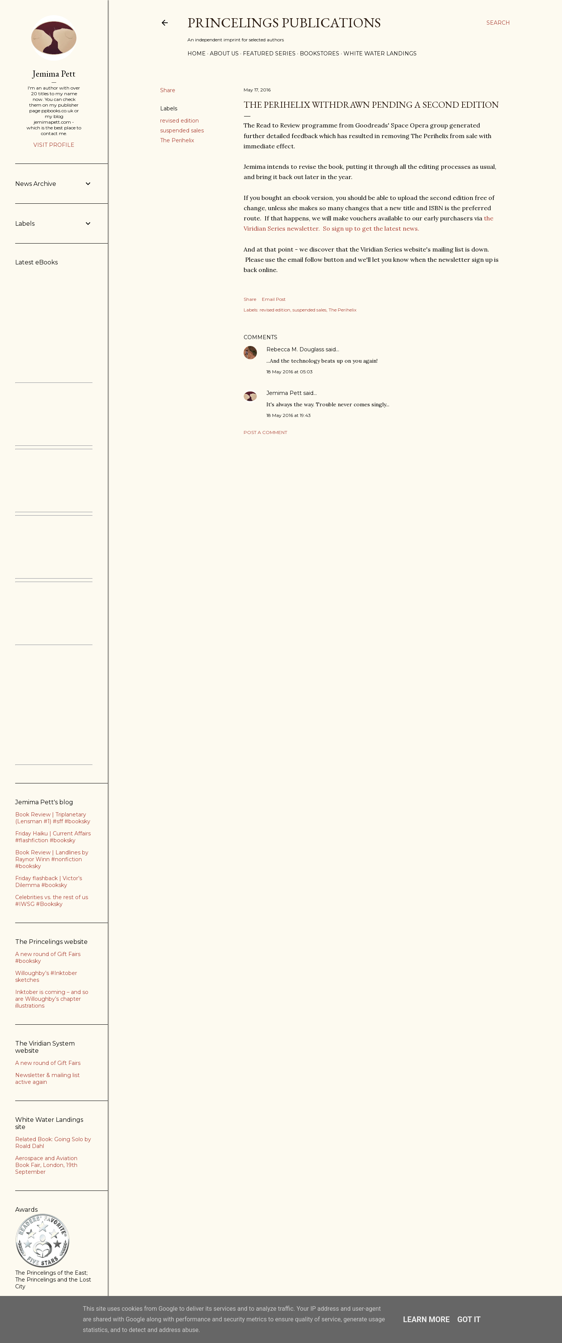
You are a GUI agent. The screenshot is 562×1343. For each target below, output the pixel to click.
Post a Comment (265, 432)
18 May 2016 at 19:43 (288, 415)
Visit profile (53, 145)
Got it (469, 1319)
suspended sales (182, 130)
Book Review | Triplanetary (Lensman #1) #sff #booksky (52, 818)
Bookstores (319, 53)
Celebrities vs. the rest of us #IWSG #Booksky (51, 900)
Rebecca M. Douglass (295, 349)
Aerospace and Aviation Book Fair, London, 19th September (46, 1165)
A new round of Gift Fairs (47, 1063)
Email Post (274, 299)
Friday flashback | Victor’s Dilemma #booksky (48, 882)
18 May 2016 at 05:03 (289, 371)
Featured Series (269, 53)
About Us (224, 53)
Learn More (426, 1319)
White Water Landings (380, 53)
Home (196, 53)
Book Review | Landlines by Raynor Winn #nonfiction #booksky (51, 859)
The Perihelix (177, 140)
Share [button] (167, 90)
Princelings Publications (284, 22)
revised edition (179, 120)
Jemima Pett (284, 393)
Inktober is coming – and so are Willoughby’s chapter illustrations (51, 999)
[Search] (498, 23)
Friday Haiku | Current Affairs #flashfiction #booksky (53, 837)
